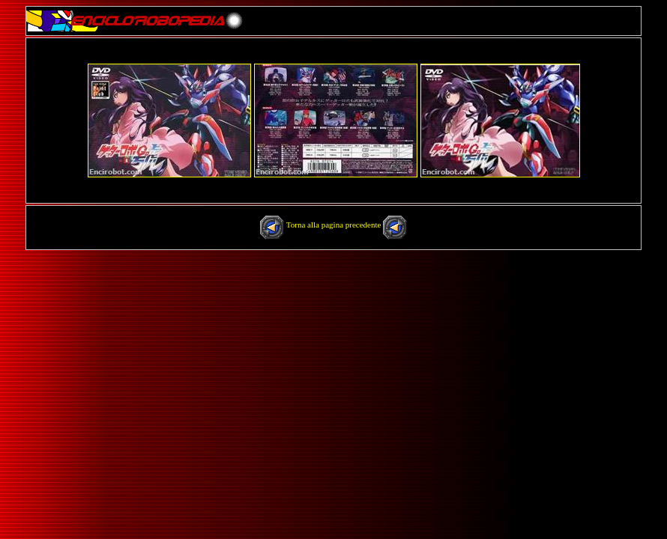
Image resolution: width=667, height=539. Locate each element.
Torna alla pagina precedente (334, 224)
